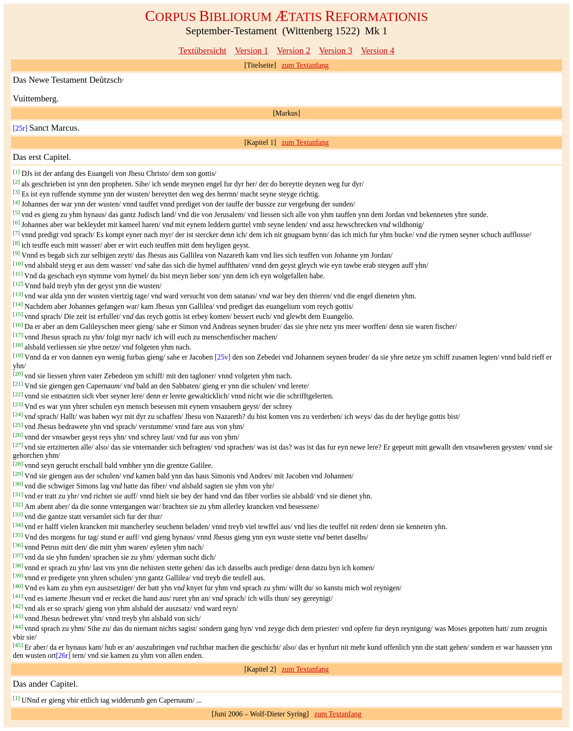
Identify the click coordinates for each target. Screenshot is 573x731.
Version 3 (335, 50)
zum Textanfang (305, 65)
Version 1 (251, 50)
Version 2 (294, 50)
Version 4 (377, 50)
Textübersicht (202, 50)
